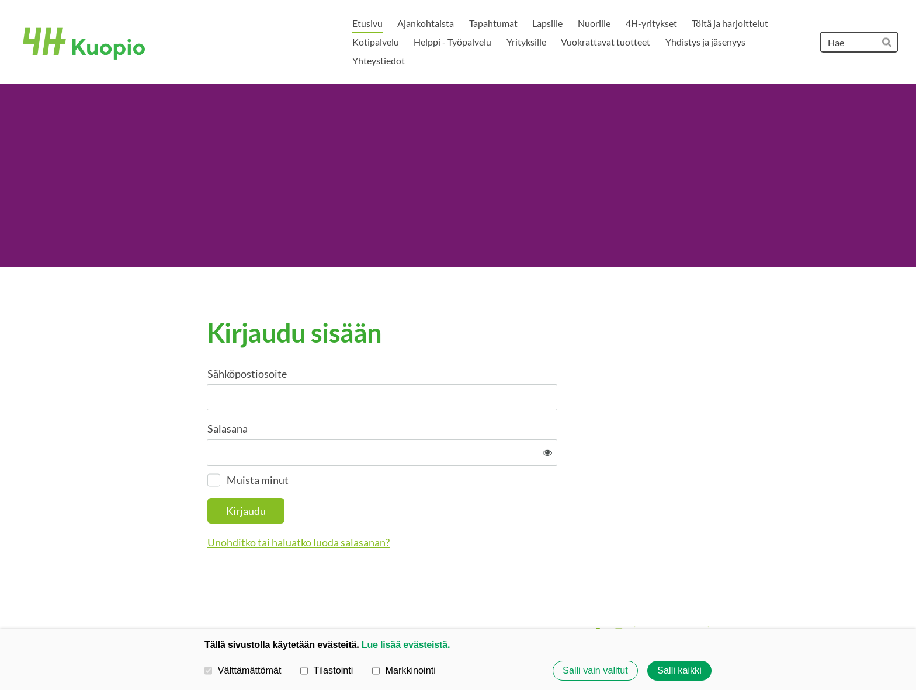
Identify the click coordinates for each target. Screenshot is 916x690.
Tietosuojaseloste (503, 595)
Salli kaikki (679, 670)
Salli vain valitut (595, 670)
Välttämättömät (243, 670)
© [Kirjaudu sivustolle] (211, 595)
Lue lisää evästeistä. (406, 644)
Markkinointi (404, 670)
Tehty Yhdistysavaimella (671, 595)
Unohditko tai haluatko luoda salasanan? (425, 503)
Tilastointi (326, 670)
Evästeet (563, 595)
